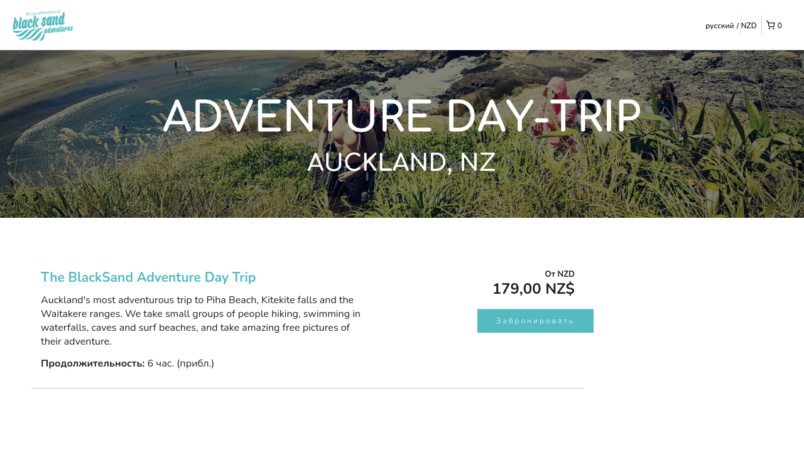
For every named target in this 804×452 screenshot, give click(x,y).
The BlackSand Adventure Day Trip (148, 277)
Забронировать (535, 321)
